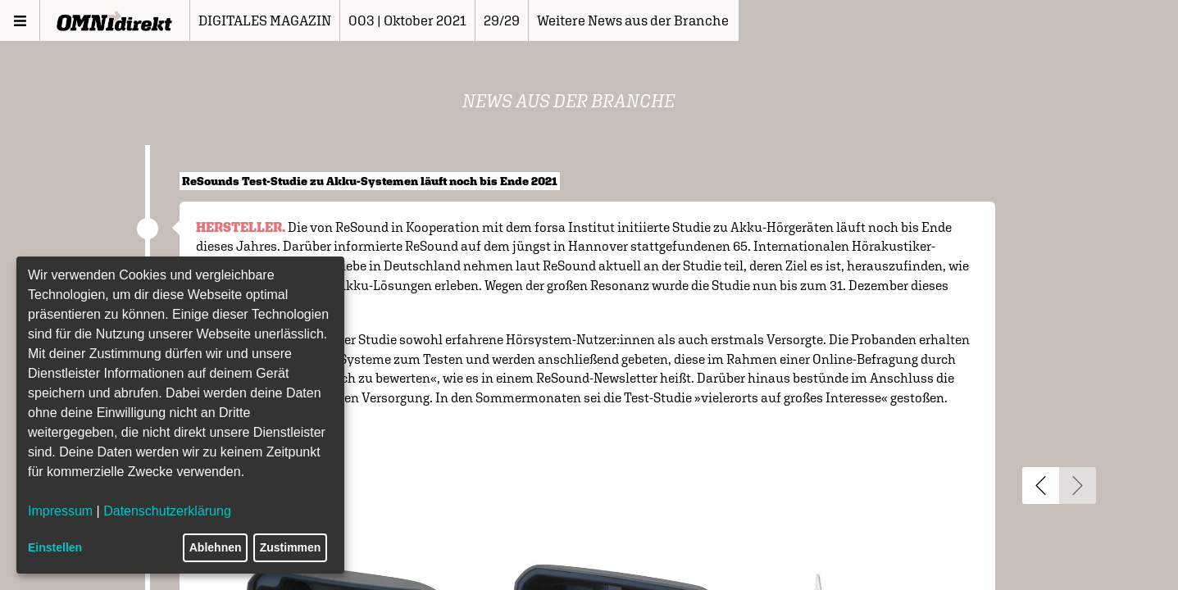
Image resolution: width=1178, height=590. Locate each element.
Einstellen (55, 547)
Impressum (60, 511)
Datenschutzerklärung (167, 511)
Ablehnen (215, 547)
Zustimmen (290, 547)
